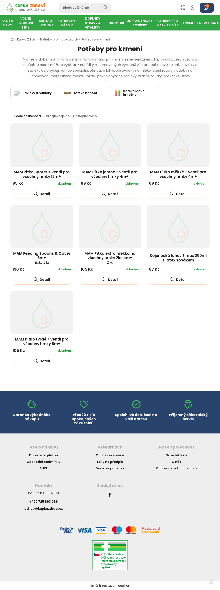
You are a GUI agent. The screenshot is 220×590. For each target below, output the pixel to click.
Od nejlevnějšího (56, 116)
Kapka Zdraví (26, 39)
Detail (41, 194)
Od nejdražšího (85, 116)
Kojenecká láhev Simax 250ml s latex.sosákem (178, 258)
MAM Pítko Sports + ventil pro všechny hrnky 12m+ (42, 174)
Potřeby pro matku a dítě (59, 39)
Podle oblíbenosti (27, 116)
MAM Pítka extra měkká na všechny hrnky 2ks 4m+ (110, 258)
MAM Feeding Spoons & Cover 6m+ (41, 258)
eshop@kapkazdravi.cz (43, 508)
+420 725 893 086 (43, 501)
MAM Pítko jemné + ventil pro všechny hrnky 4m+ (109, 174)
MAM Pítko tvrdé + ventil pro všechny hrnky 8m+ (42, 341)
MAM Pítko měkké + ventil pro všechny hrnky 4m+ (178, 174)
